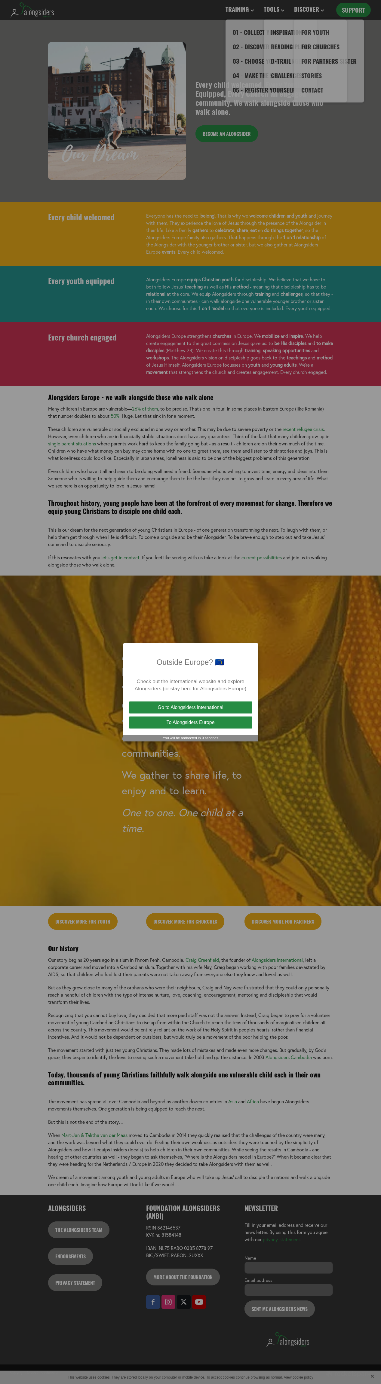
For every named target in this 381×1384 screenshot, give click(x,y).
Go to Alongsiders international (190, 707)
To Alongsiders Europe (190, 722)
